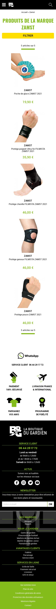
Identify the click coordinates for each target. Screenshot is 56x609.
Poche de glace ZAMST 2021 (28, 94)
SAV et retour (28, 574)
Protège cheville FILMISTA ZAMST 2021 (28, 204)
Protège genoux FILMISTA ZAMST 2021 (28, 259)
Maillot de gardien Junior (28, 541)
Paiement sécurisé (28, 569)
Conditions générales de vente (28, 593)
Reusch (28, 524)
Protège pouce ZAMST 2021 (28, 314)
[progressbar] (28, 49)
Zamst (28, 90)
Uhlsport (28, 521)
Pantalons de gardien (28, 543)
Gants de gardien (28, 532)
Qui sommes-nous (28, 585)
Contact (28, 605)
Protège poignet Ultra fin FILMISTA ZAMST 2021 (28, 150)
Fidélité (28, 552)
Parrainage (28, 555)
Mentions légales (28, 601)
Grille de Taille (28, 566)
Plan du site (28, 589)
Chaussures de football (28, 535)
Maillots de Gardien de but (28, 538)
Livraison (28, 572)
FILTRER (28, 35)
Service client (28, 557)
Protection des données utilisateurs (28, 597)
